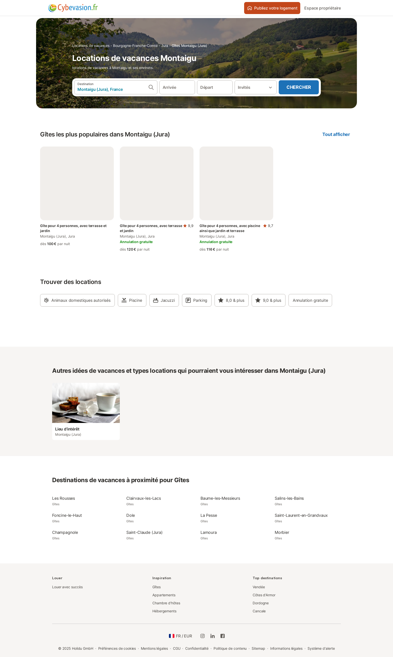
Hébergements (164, 611)
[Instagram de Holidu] (202, 635)
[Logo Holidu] (73, 8)
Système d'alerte (321, 648)
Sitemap (258, 648)
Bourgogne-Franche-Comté (135, 45)
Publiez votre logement (272, 8)
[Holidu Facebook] (222, 635)
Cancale (259, 611)
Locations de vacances (91, 45)
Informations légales (286, 648)
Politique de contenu (230, 648)
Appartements (163, 595)
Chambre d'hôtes (166, 603)
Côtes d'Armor (264, 595)
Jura (164, 45)
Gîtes (156, 587)
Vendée (259, 587)
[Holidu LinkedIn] (212, 635)
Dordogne (261, 603)
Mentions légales (154, 648)
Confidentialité (197, 648)
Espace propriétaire (322, 8)
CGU (176, 648)
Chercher (298, 87)
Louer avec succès (67, 587)
